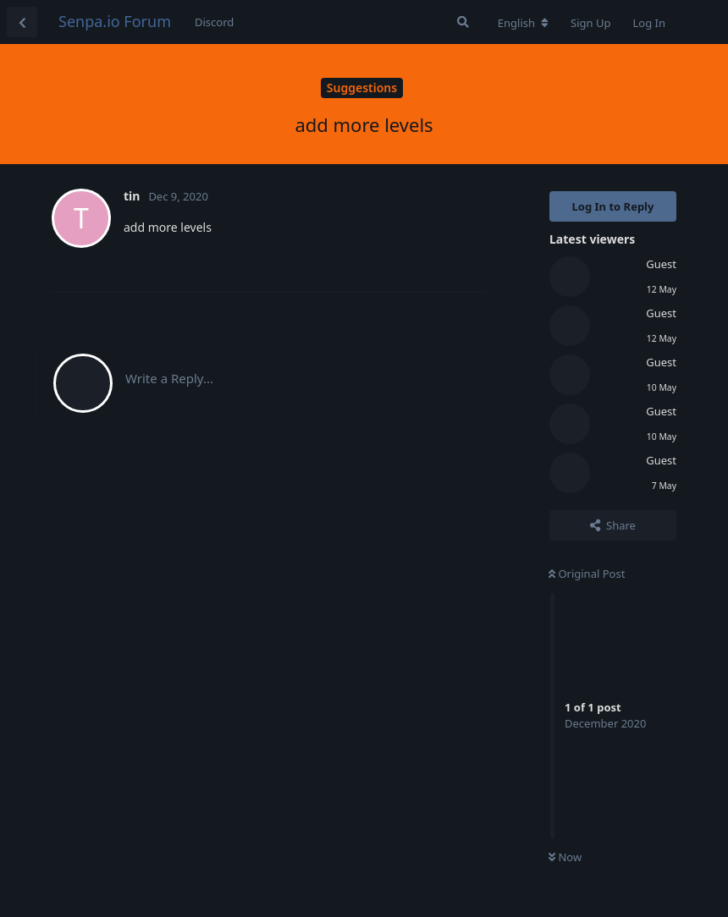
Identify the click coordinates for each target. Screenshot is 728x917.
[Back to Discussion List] (22, 22)
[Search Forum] (463, 22)
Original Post (587, 573)
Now (565, 857)
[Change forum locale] (523, 23)
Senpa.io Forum (114, 21)
